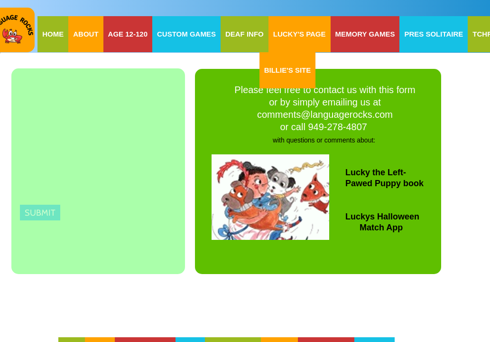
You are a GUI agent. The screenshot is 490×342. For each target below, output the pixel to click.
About (85, 34)
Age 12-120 (128, 34)
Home (53, 34)
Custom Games (186, 34)
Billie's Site (287, 70)
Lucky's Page (299, 34)
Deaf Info (244, 34)
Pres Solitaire (433, 34)
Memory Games (365, 34)
